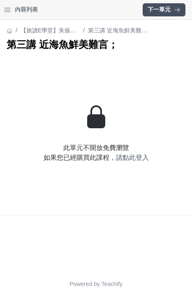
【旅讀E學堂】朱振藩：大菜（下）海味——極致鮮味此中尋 (46, 31)
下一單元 (164, 9)
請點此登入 (132, 157)
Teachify (112, 284)
